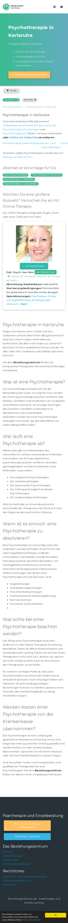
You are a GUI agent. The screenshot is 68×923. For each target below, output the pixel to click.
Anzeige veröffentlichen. (18, 157)
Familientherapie (30, 143)
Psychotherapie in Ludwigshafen (20, 183)
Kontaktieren (34, 266)
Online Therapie (12, 855)
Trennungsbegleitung (16, 863)
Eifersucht (12, 304)
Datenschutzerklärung (16, 880)
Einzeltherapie (11, 143)
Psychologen (31, 129)
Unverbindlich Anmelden (29, 74)
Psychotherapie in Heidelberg (19, 179)
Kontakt (8, 851)
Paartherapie (39, 296)
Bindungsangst (41, 300)
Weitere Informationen (31, 920)
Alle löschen (11, 99)
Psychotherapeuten (15, 133)
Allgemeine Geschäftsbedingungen (25, 876)
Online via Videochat (23, 137)
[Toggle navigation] (55, 7)
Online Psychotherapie (15, 175)
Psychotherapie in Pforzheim (46, 175)
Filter (12, 91)
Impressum (10, 884)
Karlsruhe (30, 99)
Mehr (24, 304)
